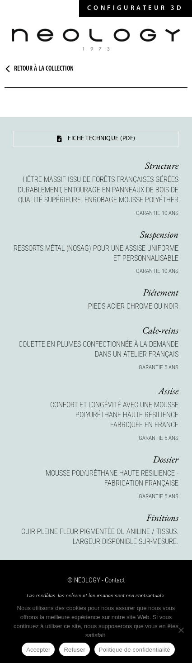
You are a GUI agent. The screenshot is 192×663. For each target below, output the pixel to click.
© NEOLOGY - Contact (96, 580)
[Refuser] (180, 629)
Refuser (74, 649)
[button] (135, 8)
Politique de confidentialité (134, 649)
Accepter (38, 649)
